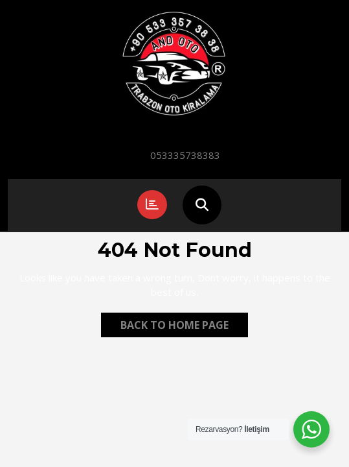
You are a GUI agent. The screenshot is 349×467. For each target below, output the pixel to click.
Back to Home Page (184, 327)
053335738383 (185, 155)
